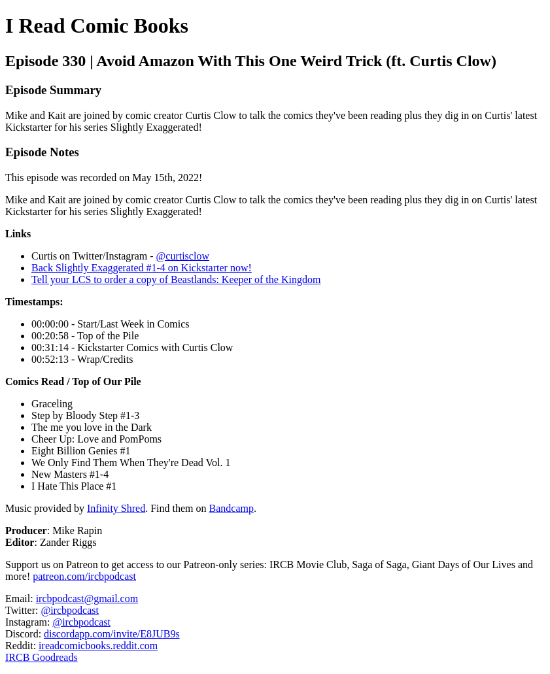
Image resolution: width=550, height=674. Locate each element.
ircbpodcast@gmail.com (87, 598)
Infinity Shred (116, 508)
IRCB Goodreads (41, 657)
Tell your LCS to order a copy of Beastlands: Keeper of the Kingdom (175, 279)
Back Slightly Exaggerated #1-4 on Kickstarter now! (141, 267)
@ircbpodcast (69, 610)
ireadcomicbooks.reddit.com (98, 645)
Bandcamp (231, 508)
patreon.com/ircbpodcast (84, 576)
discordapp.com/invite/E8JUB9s (112, 633)
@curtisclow (182, 255)
